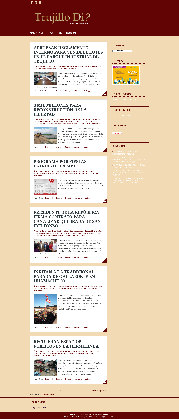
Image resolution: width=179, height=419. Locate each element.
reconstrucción (73, 123)
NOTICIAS (49, 33)
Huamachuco (43, 288)
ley (41, 353)
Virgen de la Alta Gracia (82, 288)
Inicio (60, 390)
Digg (87, 91)
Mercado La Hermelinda (51, 353)
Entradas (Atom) (48, 394)
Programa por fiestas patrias (84, 173)
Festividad (93, 286)
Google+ (68, 91)
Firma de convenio (88, 233)
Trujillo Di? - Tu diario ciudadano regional (71, 66)
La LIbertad (78, 121)
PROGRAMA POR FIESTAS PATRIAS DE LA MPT (60, 164)
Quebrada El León (43, 123)
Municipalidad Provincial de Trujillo (46, 173)
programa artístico (66, 173)
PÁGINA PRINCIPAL (36, 33)
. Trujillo (91, 171)
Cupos (97, 351)
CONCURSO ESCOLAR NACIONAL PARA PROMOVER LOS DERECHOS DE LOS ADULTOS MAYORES (127, 180)
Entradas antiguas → (98, 390)
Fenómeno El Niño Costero (63, 121)
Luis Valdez (87, 121)
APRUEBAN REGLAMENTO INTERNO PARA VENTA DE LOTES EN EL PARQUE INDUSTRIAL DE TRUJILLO (68, 54)
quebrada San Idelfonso (59, 123)
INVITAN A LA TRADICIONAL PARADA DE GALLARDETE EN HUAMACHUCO (64, 276)
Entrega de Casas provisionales (70, 233)
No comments (71, 68)
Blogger (106, 414)
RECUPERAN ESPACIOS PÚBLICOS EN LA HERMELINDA (66, 344)
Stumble (78, 91)
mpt (62, 353)
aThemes (75, 417)
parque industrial (96, 66)
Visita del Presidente (64, 235)
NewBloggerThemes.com (105, 417)
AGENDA (59, 33)
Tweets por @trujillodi (121, 115)
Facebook (49, 91)
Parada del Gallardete (65, 288)
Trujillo (59, 68)
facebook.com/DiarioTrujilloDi (124, 99)
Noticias (88, 414)
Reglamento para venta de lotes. (45, 68)
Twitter (59, 91)
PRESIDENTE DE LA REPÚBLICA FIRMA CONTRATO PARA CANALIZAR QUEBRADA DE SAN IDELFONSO (67, 219)
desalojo (36, 353)
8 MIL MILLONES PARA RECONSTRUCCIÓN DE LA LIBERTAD (60, 110)
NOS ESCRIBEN (71, 33)
